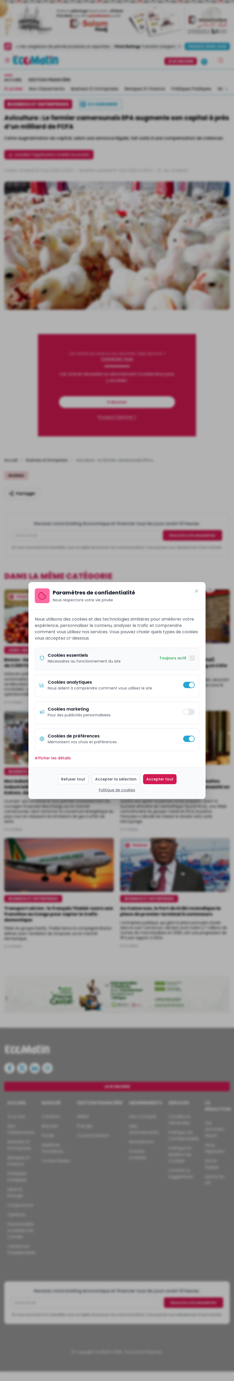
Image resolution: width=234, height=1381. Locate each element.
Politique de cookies (117, 790)
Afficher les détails (53, 758)
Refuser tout (73, 779)
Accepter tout (159, 779)
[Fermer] (196, 591)
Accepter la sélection (115, 779)
